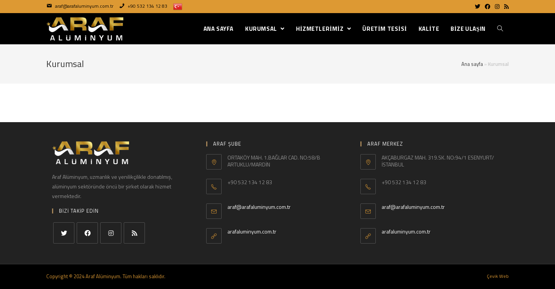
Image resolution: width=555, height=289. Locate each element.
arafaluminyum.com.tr (251, 231)
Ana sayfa (472, 64)
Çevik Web (498, 276)
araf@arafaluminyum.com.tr (259, 207)
